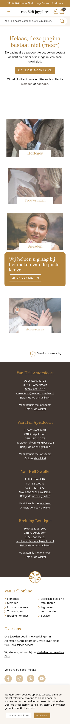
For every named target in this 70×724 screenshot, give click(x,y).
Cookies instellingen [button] (18, 715)
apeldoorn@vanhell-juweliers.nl (35, 442)
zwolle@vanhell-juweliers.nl (35, 492)
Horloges (13, 599)
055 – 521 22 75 (35, 438)
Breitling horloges (18, 616)
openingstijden (41, 397)
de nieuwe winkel (39, 507)
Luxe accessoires (17, 607)
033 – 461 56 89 (35, 389)
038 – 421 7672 (35, 488)
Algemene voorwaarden (49, 609)
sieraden (26, 84)
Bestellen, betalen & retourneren (53, 601)
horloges (42, 84)
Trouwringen (15, 611)
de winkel (40, 409)
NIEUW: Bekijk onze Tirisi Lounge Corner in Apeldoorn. (35, 3)
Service (45, 616)
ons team (45, 405)
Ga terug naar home (35, 70)
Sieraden (12, 603)
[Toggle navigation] (9, 11)
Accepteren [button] (42, 715)
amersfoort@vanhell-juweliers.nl (35, 393)
